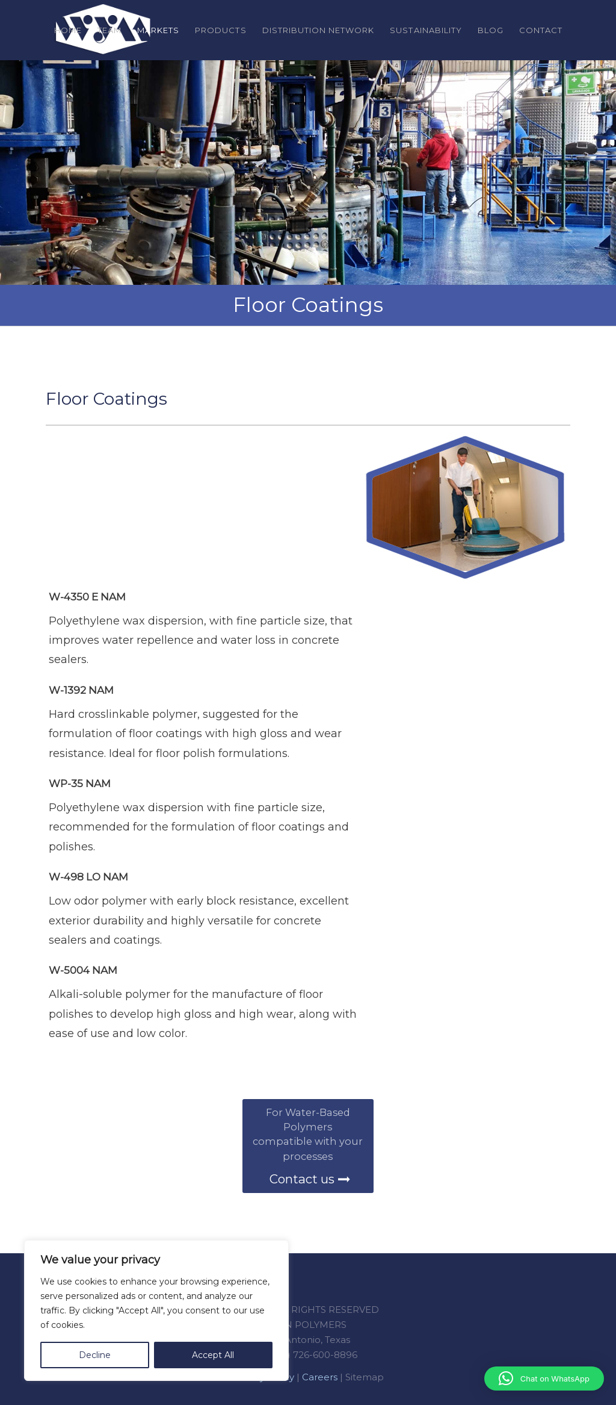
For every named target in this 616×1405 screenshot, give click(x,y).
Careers (319, 1377)
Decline (95, 1355)
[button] (544, 1378)
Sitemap (364, 1377)
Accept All (213, 1355)
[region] (156, 1310)
